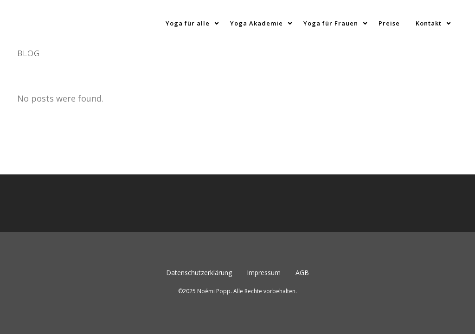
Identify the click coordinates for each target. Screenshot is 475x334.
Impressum (264, 202)
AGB (302, 202)
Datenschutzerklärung (199, 202)
